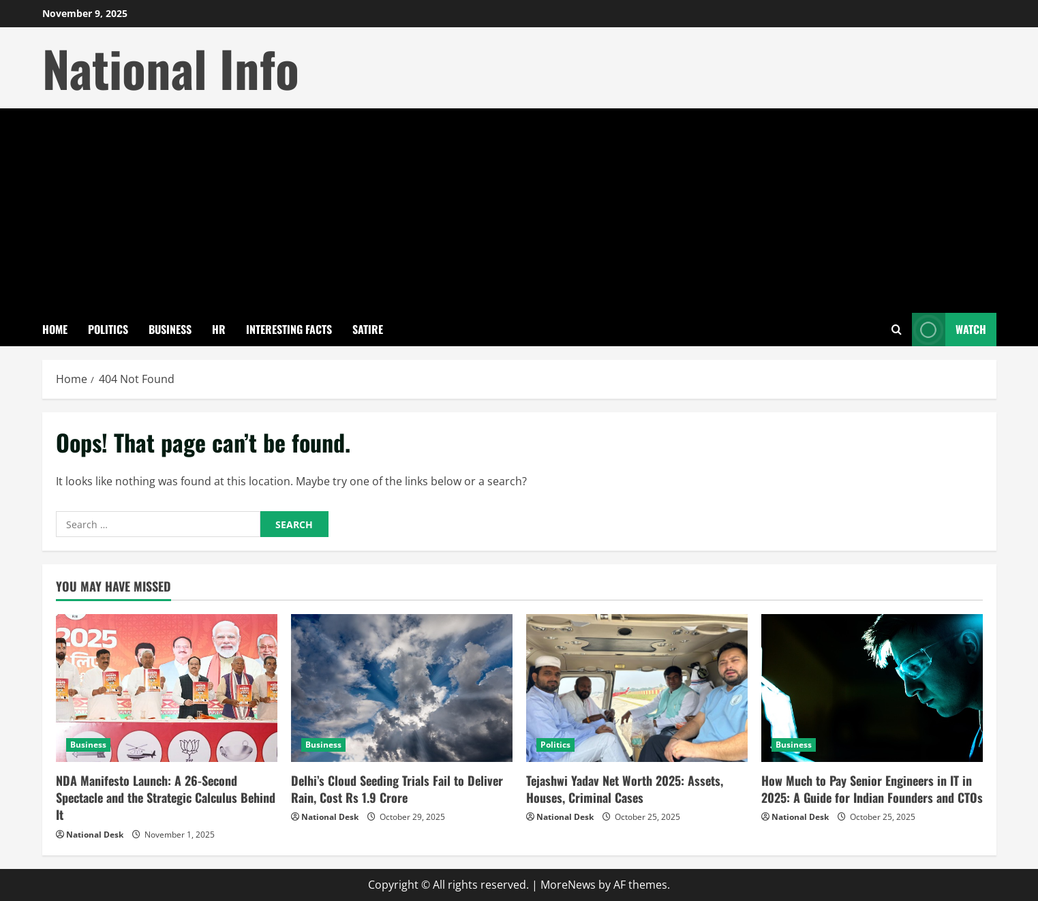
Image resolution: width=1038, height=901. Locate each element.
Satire (367, 329)
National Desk (94, 834)
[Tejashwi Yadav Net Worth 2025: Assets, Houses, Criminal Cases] (637, 688)
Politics (108, 329)
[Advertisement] (519, 210)
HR (219, 329)
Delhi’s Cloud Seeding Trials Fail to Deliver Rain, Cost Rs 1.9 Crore (397, 789)
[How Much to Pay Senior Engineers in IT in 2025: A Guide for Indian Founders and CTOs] (872, 688)
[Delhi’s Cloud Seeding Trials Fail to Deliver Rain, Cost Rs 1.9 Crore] (402, 688)
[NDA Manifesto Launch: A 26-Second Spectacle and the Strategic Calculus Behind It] (166, 688)
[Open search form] (896, 329)
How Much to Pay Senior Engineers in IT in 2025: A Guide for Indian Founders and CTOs (872, 789)
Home (54, 329)
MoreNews (568, 884)
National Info (170, 67)
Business (170, 329)
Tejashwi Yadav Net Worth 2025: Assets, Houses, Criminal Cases (624, 789)
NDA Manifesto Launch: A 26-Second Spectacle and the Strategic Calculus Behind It (165, 797)
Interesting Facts (289, 329)
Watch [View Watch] (949, 329)
